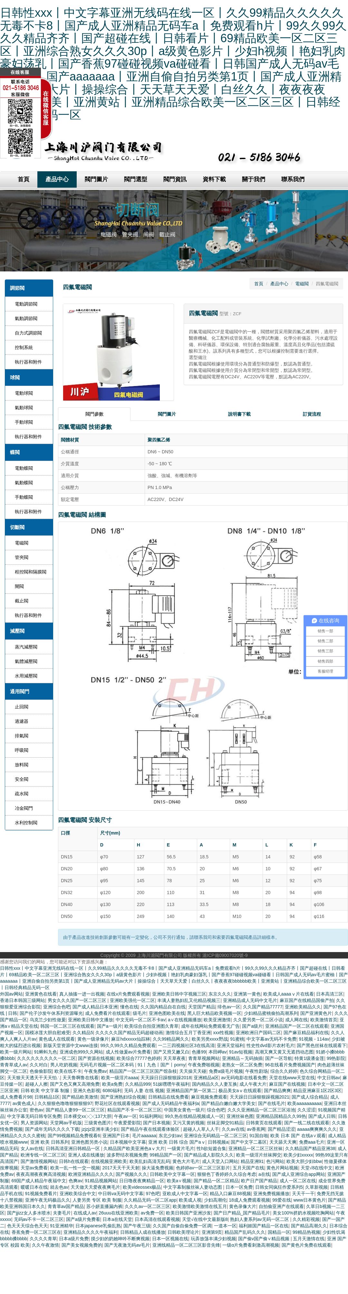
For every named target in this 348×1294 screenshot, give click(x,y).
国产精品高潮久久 (309, 1225)
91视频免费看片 (41, 1193)
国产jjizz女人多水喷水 (29, 1212)
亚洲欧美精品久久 (303, 1006)
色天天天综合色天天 (27, 1225)
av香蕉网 (256, 1129)
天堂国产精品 (201, 1006)
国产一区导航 (278, 1058)
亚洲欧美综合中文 (78, 1193)
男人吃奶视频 (63, 1064)
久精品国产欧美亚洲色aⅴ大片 (134, 1148)
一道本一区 (225, 1225)
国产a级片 (252, 1026)
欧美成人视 (190, 1200)
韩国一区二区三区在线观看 (67, 1026)
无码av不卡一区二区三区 (39, 1219)
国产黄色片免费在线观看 (306, 1245)
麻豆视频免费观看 (209, 1097)
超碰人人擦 (36, 1084)
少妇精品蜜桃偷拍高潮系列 (271, 1013)
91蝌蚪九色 (45, 1051)
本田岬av (217, 1051)
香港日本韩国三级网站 (22, 1000)
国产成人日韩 (321, 1116)
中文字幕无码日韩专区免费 (34, 1116)
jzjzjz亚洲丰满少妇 (100, 1129)
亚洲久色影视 (86, 1090)
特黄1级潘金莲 (309, 1058)
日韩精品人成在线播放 (142, 1232)
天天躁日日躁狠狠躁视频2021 (259, 1097)
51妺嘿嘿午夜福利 (171, 1084)
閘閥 (19, 586)
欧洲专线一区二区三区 (43, 1154)
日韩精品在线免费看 (168, 1097)
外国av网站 (11, 993)
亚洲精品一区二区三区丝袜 (255, 1148)
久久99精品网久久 (171, 1039)
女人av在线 (32, 1148)
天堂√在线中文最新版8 (204, 1219)
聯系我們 (292, 179)
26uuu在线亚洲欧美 (118, 1212)
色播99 (199, 1051)
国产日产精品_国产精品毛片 (242, 1212)
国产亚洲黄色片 (316, 1013)
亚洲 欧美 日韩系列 (49, 1142)
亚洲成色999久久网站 (81, 1051)
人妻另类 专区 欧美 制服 (96, 1200)
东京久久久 (219, 993)
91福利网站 (150, 1116)
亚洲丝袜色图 (240, 1116)
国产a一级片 (109, 1026)
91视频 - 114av (314, 1039)
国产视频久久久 (131, 1174)
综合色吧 (216, 1109)
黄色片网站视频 (282, 1167)
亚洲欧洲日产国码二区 (258, 1032)
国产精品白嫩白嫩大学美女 (228, 1103)
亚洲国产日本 (116, 1135)
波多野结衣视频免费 (127, 1154)
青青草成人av (13, 1064)
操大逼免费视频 (157, 1167)
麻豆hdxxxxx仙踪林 (130, 1039)
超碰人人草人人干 (201, 1129)
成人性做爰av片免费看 (128, 1051)
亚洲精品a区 (206, 1077)
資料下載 (214, 179)
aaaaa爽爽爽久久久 (317, 1129)
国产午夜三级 (136, 1225)
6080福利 (111, 1090)
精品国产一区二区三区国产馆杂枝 (143, 1071)
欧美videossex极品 (142, 1187)
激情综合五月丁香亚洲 (188, 1032)
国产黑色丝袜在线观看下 (321, 1045)
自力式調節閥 (28, 332)
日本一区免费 (239, 1187)
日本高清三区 (329, 993)
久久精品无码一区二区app (150, 1200)
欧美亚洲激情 (217, 1019)
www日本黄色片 (309, 1200)
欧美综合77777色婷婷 (139, 1058)
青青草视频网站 (204, 1058)
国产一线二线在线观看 (306, 1122)
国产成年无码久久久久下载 (52, 1129)
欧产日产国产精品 (259, 1180)
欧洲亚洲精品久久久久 (90, 1174)
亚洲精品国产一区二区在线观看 (296, 1026)
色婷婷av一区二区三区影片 (203, 1167)
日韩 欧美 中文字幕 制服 (46, 1090)
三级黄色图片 (97, 1122)
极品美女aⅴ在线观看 (240, 1090)
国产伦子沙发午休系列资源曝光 (51, 1013)
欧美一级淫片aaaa (119, 1077)
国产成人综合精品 (310, 1097)
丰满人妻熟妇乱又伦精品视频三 (188, 1000)
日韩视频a (218, 1142)
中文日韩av (328, 1077)
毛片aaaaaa (144, 1135)
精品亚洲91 (252, 1161)
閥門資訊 (175, 179)
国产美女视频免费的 (82, 1245)
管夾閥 (21, 557)
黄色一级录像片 (93, 1039)
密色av (37, 1109)
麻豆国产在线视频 (287, 1084)
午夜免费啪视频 (203, 1064)
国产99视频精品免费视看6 (74, 1135)
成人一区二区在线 (298, 1180)
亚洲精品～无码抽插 (242, 1058)
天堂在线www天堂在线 (292, 1077)
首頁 (258, 283)
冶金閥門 (24, 808)
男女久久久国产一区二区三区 (78, 1000)
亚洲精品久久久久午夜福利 (90, 1232)
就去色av (59, 1187)
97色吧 (153, 1193)
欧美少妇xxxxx (298, 1154)
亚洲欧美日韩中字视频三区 (179, 993)
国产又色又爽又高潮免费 (75, 1084)
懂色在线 (129, 1006)
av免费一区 (152, 1212)
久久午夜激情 (45, 1245)
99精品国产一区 (166, 1154)
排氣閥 (21, 735)
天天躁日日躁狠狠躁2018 (165, 1077)
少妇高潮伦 (215, 1200)
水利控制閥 (26, 822)
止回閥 (21, 706)
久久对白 (39, 1064)
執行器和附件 (28, 361)
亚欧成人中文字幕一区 (185, 1193)
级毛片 (139, 1013)
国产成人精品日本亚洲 (95, 1006)
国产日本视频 (156, 1122)
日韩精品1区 (47, 1097)
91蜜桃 (237, 1039)
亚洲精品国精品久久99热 (281, 1116)
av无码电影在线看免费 (243, 1077)
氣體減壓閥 (26, 661)
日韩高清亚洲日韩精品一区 (73, 1148)
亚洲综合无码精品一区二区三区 (215, 1135)
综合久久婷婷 (283, 1071)
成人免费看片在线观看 (107, 1013)
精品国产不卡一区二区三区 (134, 1109)
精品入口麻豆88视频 (230, 1193)
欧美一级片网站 (16, 1051)
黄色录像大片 (242, 1206)
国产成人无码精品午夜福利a (170, 1103)
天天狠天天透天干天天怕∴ (33, 1077)
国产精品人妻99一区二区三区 (75, 1109)
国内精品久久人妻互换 (214, 1084)
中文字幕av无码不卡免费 (271, 1039)
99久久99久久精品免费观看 (127, 1045)
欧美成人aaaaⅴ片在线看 (288, 993)
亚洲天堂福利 (230, 1045)
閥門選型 (135, 179)
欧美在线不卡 (68, 1071)
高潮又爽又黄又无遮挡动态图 (284, 1051)
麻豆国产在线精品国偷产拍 (307, 1000)
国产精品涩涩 (281, 1129)
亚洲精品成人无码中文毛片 (250, 1000)
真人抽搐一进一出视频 (81, 993)
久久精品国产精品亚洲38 (310, 1148)
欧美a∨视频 (179, 1180)
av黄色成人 (24, 1103)
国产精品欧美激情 (80, 1097)
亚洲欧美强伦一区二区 (132, 1000)
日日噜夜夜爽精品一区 (141, 1180)
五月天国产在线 (248, 1167)
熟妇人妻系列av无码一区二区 (260, 1219)
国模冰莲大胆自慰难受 (47, 1032)
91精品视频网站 (101, 1180)
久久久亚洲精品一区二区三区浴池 (261, 1109)
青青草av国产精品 (66, 1206)
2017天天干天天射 (120, 1167)
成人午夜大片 (252, 1084)
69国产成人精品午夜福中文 (39, 1180)
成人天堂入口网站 (220, 1161)
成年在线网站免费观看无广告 (210, 1026)
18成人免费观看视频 (249, 1200)
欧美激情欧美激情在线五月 (200, 1206)
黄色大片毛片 (185, 1161)
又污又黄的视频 (188, 1122)
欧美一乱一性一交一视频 (75, 1167)
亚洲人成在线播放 (86, 1154)
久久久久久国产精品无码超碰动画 (129, 1032)
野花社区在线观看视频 (117, 1103)
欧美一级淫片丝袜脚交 (258, 1154)
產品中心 (57, 179)
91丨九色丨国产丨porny (162, 1064)
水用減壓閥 (26, 675)
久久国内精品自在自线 (163, 1006)
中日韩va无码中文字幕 (120, 1193)
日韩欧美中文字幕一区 (172, 1174)
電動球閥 (24, 393)
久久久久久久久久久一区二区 (46, 1058)
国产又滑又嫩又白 (171, 1051)
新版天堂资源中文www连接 (70, 1045)
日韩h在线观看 (74, 1161)
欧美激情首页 (323, 1019)
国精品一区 (279, 1232)
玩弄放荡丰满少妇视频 (213, 1238)
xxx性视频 (223, 1032)
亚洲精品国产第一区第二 (191, 1090)
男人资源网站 (34, 1122)
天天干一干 (303, 1193)
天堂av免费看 (34, 1167)
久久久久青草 (43, 1238)
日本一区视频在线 (170, 1238)
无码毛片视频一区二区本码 (107, 1064)
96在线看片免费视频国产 (290, 1064)
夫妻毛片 (62, 1212)
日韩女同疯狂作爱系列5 (279, 1187)
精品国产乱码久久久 (245, 1232)
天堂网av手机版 (66, 1122)
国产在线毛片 (271, 1103)
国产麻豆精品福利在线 (306, 1032)
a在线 (264, 1174)
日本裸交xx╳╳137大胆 (87, 1116)
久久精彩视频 (306, 1219)
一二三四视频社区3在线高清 (186, 1045)
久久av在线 (233, 1129)
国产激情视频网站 (39, 1161)
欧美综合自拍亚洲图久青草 (151, 1026)
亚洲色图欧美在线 (167, 1013)
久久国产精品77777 (263, 1006)
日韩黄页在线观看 (264, 1122)
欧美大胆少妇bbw (304, 1161)
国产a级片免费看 (83, 1219)
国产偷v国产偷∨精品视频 (264, 1238)
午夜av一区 (125, 1116)
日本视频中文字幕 (128, 1142)
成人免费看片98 (16, 1097)
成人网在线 (296, 1019)
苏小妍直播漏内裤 (104, 1206)
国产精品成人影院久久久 (209, 1154)
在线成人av (84, 1212)
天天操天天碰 (192, 1071)
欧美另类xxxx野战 (210, 1039)
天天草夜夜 (174, 1058)
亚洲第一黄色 (247, 993)
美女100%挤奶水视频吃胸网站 (303, 1212)
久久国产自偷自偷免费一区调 (182, 1225)
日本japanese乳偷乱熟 (98, 1225)
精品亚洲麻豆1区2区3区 (317, 1090)
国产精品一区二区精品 (216, 1180)
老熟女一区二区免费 (242, 1064)
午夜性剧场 (256, 1071)
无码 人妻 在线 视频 (144, 1090)
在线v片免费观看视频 (128, 993)
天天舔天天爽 (282, 1142)
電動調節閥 (26, 304)
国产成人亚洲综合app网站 (298, 1174)
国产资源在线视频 (96, 1058)
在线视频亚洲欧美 (109, 1161)
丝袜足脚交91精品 (225, 1122)
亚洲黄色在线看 (41, 993)
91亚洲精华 (61, 1225)
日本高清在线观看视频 (157, 1219)
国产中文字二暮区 (249, 1142)
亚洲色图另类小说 (89, 1142)
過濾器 (21, 721)
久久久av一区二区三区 (147, 1206)
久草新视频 (316, 1187)
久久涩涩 (306, 1109)
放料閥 (21, 764)
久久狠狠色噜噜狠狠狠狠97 (65, 1103)
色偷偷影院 (41, 1071)
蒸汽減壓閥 (26, 646)
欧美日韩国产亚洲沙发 (188, 1212)
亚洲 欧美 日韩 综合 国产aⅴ (176, 1142)
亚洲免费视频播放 (271, 1193)
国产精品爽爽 (277, 1090)
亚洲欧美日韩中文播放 (90, 1019)
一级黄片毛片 (180, 1148)
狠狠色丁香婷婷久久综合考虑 (226, 1174)
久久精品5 (82, 1032)
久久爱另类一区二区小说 (258, 1019)
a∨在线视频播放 (184, 1019)
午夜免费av (95, 1071)
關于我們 (253, 179)
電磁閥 (21, 542)
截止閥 (21, 600)
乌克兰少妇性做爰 (48, 1019)
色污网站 (275, 1161)
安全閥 (21, 779)
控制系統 (24, 347)
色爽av (75, 1180)
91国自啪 (258, 1135)
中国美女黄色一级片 (184, 1109)
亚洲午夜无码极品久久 (47, 1200)
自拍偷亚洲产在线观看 (281, 1206)
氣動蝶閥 (24, 482)
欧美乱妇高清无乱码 (150, 1161)
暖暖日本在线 (34, 1187)
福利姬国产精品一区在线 (263, 1225)
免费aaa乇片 (311, 1142)
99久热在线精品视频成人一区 (194, 1116)
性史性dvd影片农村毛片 (271, 1045)
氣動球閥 (24, 407)
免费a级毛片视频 (226, 1071)
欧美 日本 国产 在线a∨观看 (297, 1135)
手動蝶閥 (24, 497)
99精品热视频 (306, 1232)
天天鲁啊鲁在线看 (81, 1077)
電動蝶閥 (24, 468)
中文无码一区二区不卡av (141, 1019)
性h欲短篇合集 (211, 1148)
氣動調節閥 (26, 318)
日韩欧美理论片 (183, 1232)
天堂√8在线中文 (317, 1167)
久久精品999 (137, 1084)
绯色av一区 (229, 1006)
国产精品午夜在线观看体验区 (151, 1129)
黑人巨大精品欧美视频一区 (214, 1013)
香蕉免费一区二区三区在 (36, 1232)
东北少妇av (170, 1135)
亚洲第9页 (212, 1232)
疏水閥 (21, 793)
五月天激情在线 (308, 1238)
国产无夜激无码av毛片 (127, 1245)
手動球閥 (24, 422)
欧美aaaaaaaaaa (304, 1103)
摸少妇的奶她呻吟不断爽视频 (120, 1238)
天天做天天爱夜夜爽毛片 (95, 1187)
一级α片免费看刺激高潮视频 (250, 1245)
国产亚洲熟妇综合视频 (123, 1097)
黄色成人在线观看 (57, 1039)
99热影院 (336, 1058)
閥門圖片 (96, 179)
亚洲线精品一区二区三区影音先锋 (186, 1245)
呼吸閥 (21, 750)
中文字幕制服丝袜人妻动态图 (193, 1187)
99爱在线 (281, 1200)
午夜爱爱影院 (127, 1122)
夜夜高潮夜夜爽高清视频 (41, 1174)
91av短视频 (240, 1051)
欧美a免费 (112, 1084)
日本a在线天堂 (117, 1219)
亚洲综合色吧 (56, 1006)
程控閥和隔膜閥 (30, 571)
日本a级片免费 (74, 1238)
